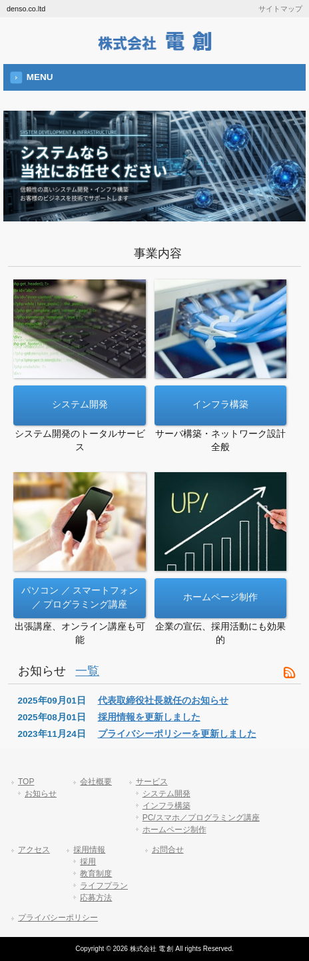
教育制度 (96, 873)
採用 (88, 861)
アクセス (34, 849)
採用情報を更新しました (149, 717)
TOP (26, 781)
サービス (152, 781)
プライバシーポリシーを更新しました (177, 734)
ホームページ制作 (174, 829)
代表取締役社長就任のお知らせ (163, 701)
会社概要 (96, 781)
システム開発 (166, 793)
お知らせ (41, 793)
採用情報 (89, 849)
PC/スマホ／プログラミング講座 (201, 817)
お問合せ (168, 849)
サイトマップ (280, 9)
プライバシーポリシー (58, 917)
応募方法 (96, 897)
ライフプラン (104, 885)
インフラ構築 (166, 805)
